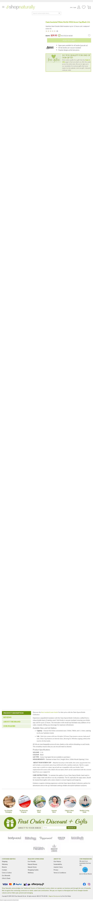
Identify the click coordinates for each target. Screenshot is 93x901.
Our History (57, 861)
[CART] (89, 7)
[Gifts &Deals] (39, 802)
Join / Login (73, 7)
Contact (4, 870)
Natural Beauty (32, 864)
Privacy (56, 870)
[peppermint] (46, 838)
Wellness (30, 873)
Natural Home (32, 867)
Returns (4, 867)
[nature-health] (38, 848)
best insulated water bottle (49, 712)
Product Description (13, 713)
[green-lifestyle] (61, 838)
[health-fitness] (30, 838)
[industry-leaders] (54, 848)
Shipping (4, 861)
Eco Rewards (6, 875)
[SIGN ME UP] (71, 827)
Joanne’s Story (58, 867)
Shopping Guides (33, 870)
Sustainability (58, 864)
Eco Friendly (32, 861)
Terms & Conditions (60, 873)
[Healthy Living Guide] (85, 802)
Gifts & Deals (6, 878)
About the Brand (11, 722)
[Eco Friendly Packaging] (9, 802)
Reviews (7, 717)
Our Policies (9, 726)
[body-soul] (14, 838)
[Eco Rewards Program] (24, 802)
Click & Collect (7, 873)
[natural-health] (77, 838)
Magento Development (54, 896)
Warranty (5, 864)
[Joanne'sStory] (55, 802)
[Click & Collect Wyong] (70, 802)
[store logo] (20, 7)
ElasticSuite (16, 900)
